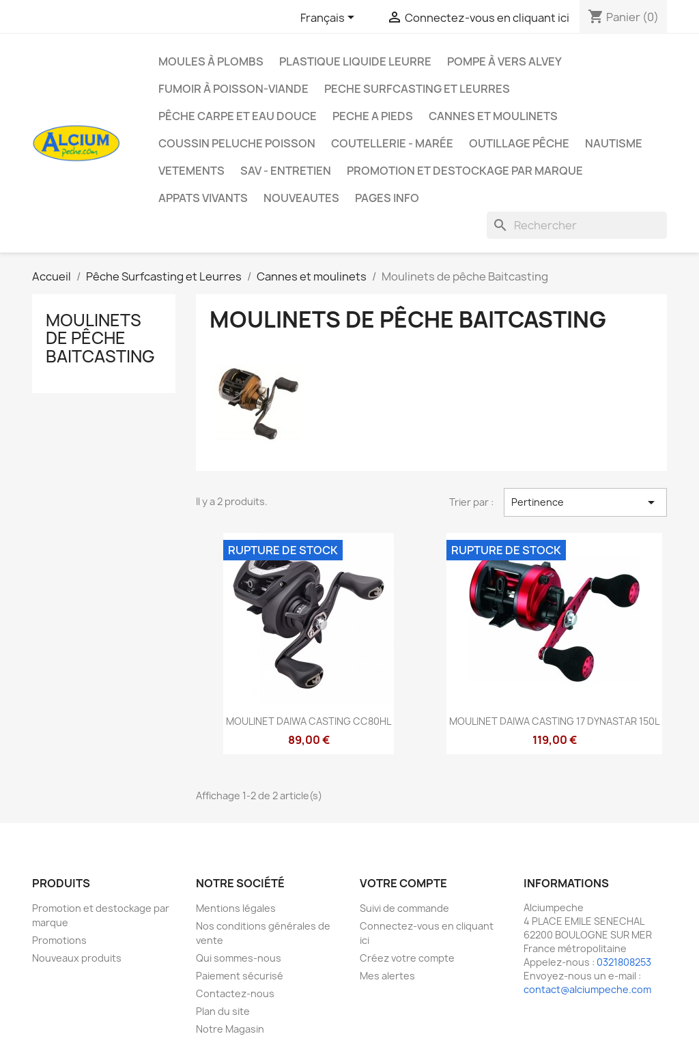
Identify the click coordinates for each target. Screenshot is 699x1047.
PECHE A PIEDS (372, 116)
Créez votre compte (407, 957)
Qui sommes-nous (238, 957)
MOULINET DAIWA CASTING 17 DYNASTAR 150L (554, 721)
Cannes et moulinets (493, 116)
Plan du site (223, 1011)
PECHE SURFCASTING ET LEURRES (417, 88)
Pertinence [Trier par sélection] (585, 502)
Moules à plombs (210, 61)
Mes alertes (387, 975)
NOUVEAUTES (301, 197)
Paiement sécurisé (239, 975)
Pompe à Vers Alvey (504, 61)
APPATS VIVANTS (203, 197)
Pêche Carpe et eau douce (237, 116)
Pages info (387, 197)
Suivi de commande (404, 908)
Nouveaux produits (77, 957)
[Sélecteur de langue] (329, 18)
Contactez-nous (235, 993)
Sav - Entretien (285, 170)
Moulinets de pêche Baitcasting (100, 338)
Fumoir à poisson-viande (233, 88)
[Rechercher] (577, 225)
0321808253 (624, 962)
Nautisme (613, 143)
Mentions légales (236, 908)
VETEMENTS (191, 170)
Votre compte (403, 883)
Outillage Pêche (519, 143)
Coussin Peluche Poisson (236, 143)
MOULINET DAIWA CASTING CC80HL (308, 721)
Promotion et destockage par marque (465, 170)
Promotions (59, 940)
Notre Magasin (230, 1028)
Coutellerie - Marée (392, 143)
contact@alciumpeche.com (587, 989)
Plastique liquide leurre (355, 61)
